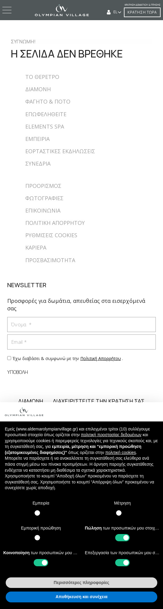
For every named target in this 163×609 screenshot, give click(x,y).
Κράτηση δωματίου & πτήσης (143, 4)
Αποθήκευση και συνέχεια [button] (81, 596)
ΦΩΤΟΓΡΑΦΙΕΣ (44, 198)
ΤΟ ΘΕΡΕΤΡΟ (42, 76)
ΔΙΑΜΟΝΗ (38, 89)
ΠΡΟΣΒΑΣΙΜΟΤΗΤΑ (50, 260)
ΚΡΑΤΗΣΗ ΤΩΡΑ (142, 12)
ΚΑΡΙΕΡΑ (35, 247)
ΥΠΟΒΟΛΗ (17, 372)
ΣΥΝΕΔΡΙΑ (38, 163)
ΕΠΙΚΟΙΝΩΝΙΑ (42, 210)
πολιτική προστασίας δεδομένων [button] (111, 434)
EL (115, 11)
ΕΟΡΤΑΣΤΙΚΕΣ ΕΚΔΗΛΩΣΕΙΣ (60, 151)
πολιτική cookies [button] (120, 452)
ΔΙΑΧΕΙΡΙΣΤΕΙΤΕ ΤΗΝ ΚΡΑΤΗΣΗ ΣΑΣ (99, 401)
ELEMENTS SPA (44, 126)
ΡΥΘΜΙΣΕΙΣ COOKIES (51, 235)
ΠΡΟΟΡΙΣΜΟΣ (43, 185)
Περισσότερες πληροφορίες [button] (81, 582)
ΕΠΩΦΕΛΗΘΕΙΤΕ (45, 114)
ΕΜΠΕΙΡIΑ (37, 138)
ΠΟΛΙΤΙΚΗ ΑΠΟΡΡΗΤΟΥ (55, 222)
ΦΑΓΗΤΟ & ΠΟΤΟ (47, 101)
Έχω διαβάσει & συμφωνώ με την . (68, 358)
